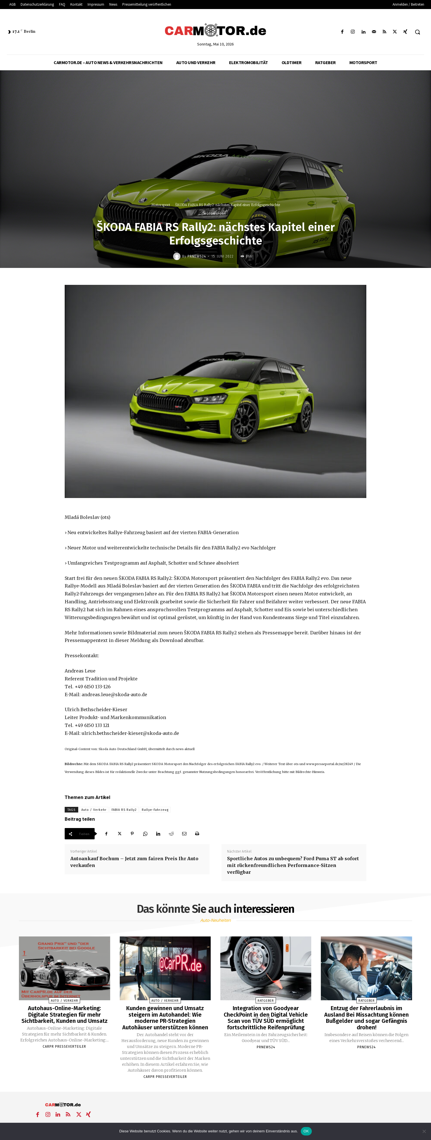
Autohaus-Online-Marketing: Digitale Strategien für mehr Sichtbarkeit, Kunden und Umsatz (64, 1014)
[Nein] (424, 1131)
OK (306, 1131)
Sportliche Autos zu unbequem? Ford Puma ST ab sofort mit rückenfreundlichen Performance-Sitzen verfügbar (293, 865)
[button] (417, 32)
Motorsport (160, 205)
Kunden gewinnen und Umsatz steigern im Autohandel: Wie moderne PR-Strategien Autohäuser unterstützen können (165, 1017)
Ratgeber (266, 1001)
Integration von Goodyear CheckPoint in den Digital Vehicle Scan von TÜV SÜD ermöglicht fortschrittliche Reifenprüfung (266, 1017)
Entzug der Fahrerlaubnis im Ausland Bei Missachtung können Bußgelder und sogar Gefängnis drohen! (366, 1017)
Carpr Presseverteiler (64, 1046)
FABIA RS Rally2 (124, 810)
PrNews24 (197, 256)
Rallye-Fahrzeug (155, 810)
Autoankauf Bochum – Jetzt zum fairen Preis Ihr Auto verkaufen (134, 862)
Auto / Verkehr (93, 810)
